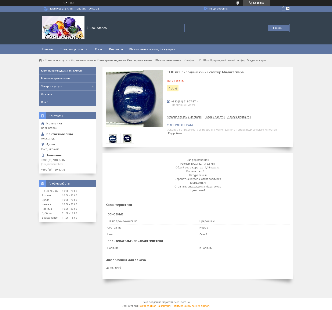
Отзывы (46, 94)
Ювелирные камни (168, 60)
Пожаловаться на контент (154, 305)
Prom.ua (185, 302)
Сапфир (189, 60)
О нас (99, 49)
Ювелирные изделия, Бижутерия (152, 49)
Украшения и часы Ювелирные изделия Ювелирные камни (111, 60)
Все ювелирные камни (55, 78)
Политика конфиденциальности (191, 305)
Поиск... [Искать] (278, 27)
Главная (48, 49)
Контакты (116, 49)
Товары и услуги (71, 49)
